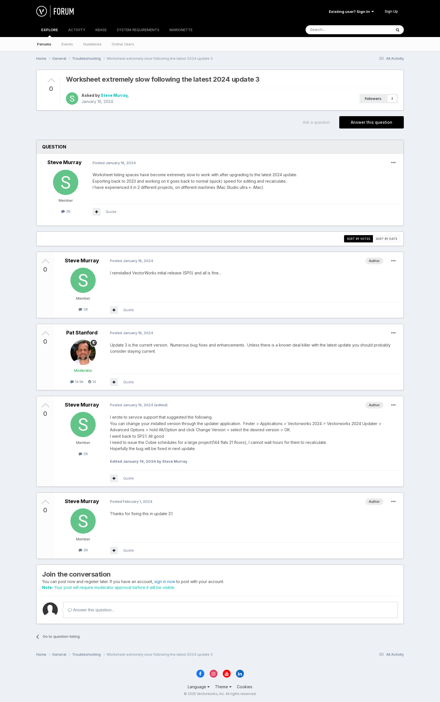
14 (92, 381)
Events (67, 44)
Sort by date (386, 238)
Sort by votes (358, 238)
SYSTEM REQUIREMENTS (138, 29)
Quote (111, 211)
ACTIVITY (76, 29)
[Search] (334, 29)
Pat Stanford (82, 333)
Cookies (244, 686)
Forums (44, 44)
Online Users (123, 44)
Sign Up (391, 11)
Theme (223, 686)
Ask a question (316, 122)
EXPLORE (49, 32)
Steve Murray (114, 95)
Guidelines (92, 44)
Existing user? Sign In (351, 11)
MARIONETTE (180, 29)
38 (65, 211)
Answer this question (371, 122)
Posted (114, 162)
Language (199, 686)
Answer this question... (91, 609)
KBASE (101, 29)
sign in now (164, 581)
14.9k (77, 381)
